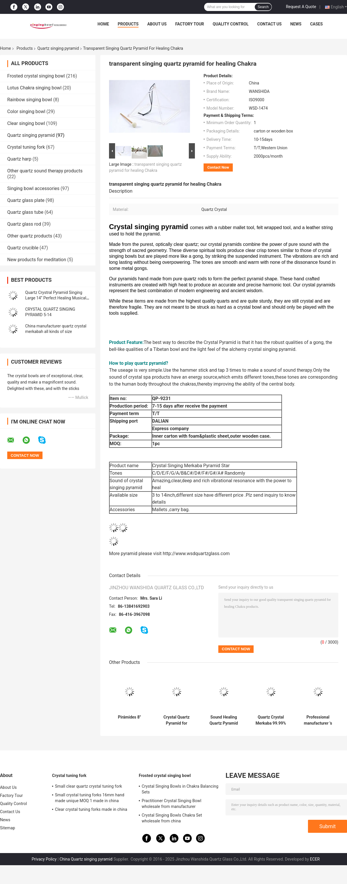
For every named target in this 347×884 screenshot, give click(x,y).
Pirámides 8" (129, 717)
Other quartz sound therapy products (44, 171)
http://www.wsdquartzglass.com (196, 553)
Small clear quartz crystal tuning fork (88, 786)
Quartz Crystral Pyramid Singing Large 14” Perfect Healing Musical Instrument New (55, 298)
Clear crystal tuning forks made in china (91, 809)
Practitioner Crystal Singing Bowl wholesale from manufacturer (171, 803)
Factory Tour (189, 24)
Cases (316, 24)
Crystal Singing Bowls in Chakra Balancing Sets (180, 789)
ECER (315, 859)
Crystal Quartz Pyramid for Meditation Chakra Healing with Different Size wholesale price (176, 720)
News (296, 24)
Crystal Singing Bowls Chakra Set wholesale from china (172, 818)
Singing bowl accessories (33, 188)
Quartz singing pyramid (58, 48)
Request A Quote (301, 6)
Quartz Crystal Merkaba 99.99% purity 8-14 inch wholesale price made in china (271, 720)
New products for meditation (36, 259)
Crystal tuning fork (26, 147)
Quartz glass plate (26, 200)
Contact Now (218, 167)
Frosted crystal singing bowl (36, 76)
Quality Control (231, 24)
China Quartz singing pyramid (86, 859)
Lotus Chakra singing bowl (34, 88)
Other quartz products (29, 236)
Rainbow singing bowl (29, 99)
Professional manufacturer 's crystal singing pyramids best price (318, 720)
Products (128, 24)
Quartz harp (19, 159)
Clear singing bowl (26, 123)
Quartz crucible (22, 248)
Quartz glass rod (24, 224)
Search (263, 7)
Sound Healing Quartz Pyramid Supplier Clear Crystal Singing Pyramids (223, 720)
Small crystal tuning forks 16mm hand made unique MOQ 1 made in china (89, 798)
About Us (157, 24)
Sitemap (7, 828)
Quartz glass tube (25, 212)
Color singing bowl (26, 111)
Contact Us (269, 24)
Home (103, 24)
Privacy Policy (44, 859)
